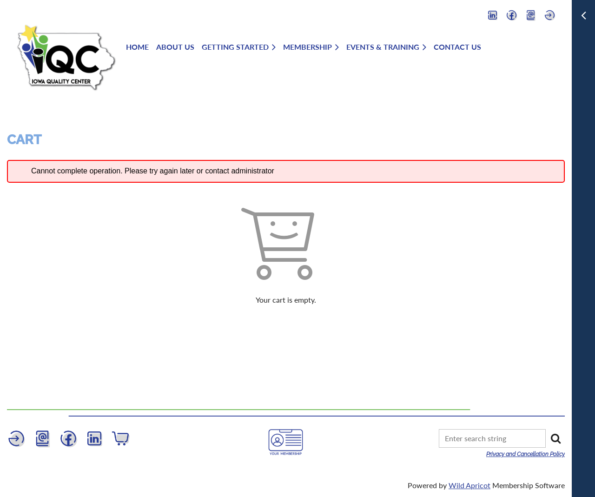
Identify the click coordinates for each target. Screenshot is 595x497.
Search (555, 438)
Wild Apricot (469, 485)
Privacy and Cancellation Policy (525, 454)
